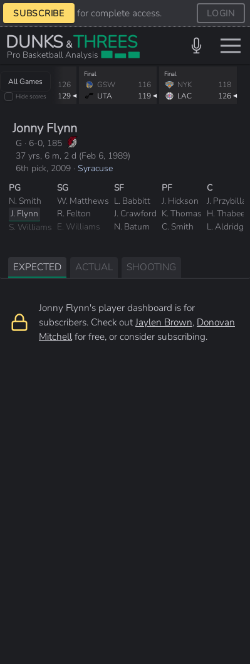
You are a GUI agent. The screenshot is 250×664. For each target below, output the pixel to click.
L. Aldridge (227, 227)
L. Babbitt (132, 201)
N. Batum (132, 227)
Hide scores (31, 96)
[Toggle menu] (230, 45)
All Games (25, 81)
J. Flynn (24, 213)
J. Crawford (135, 213)
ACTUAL (94, 266)
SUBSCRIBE (39, 13)
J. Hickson (180, 201)
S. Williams (30, 227)
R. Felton (74, 213)
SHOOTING (151, 266)
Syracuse (95, 168)
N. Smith (25, 201)
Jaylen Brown (163, 322)
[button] (196, 45)
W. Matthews (83, 201)
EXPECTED (37, 266)
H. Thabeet (227, 213)
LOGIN (221, 13)
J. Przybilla (226, 201)
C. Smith (178, 227)
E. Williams (78, 227)
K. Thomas (182, 213)
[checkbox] (8, 96)
